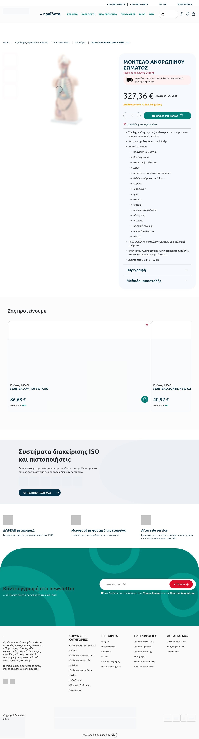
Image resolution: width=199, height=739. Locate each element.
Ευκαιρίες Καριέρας (110, 661)
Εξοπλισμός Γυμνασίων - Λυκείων (31, 42)
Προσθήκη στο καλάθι (165, 115)
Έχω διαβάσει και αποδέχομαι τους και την (147, 593)
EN (160, 4)
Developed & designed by (99, 735)
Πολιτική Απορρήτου (182, 593)
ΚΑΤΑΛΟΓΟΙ (88, 14)
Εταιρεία (105, 641)
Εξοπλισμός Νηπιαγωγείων (81, 655)
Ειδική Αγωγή (75, 690)
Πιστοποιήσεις (108, 646)
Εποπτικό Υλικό (61, 42)
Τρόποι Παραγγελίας (143, 641)
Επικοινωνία (173, 651)
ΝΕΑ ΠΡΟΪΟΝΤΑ (108, 14)
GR (164, 4)
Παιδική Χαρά (75, 680)
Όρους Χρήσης (152, 593)
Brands (104, 656)
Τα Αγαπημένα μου (175, 646)
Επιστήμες (80, 42)
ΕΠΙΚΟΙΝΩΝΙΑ (185, 4)
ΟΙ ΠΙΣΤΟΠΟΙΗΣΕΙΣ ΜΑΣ (37, 492)
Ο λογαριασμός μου (176, 641)
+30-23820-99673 (139, 4)
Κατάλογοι (106, 651)
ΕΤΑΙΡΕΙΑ (72, 14)
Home (6, 42)
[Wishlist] (142, 124)
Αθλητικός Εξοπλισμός (79, 685)
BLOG (142, 14)
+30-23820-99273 (116, 4)
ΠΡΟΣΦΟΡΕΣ (128, 14)
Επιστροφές (139, 656)
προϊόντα (51, 13)
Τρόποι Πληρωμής (142, 646)
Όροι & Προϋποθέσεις (144, 661)
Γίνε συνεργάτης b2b (111, 666)
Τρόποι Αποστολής (143, 651)
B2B (151, 14)
